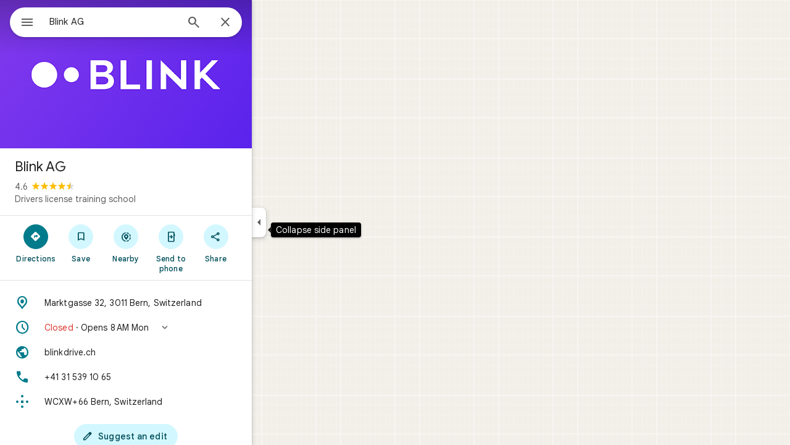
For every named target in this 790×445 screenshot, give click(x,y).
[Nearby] (170, 243)
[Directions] (80, 243)
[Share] (260, 243)
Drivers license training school (119, 199)
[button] (170, 327)
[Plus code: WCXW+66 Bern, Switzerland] (170, 401)
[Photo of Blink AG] (170, 74)
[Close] (269, 22)
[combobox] (145, 21)
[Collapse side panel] (303, 222)
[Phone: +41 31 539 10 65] (170, 377)
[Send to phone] (215, 248)
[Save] (125, 243)
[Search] (238, 23)
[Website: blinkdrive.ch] (170, 352)
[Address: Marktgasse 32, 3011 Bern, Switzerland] (170, 302)
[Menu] (22, 21)
